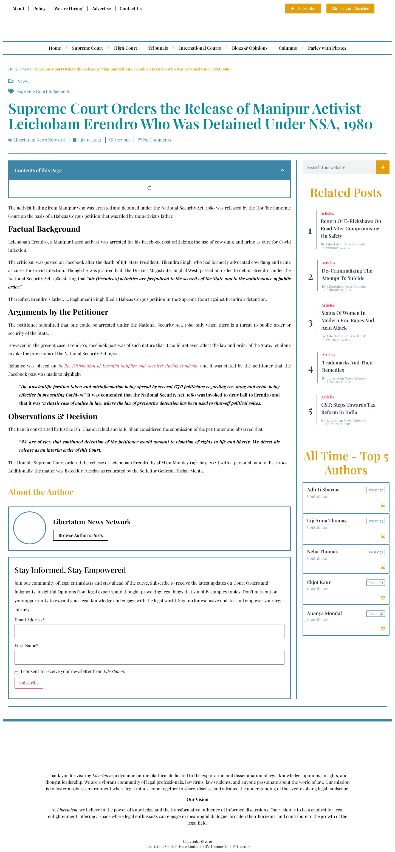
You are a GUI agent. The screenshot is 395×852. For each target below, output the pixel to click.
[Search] (383, 167)
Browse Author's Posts (80, 535)
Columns (288, 48)
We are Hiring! (68, 8)
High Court (125, 48)
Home (55, 48)
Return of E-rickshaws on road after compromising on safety (351, 228)
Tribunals (158, 48)
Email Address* (30, 620)
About (18, 8)
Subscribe (29, 683)
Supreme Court (87, 48)
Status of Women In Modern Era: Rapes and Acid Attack (347, 320)
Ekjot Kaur (319, 582)
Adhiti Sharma (323, 489)
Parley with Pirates (327, 48)
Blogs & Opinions (249, 48)
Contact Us (131, 8)
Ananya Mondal (324, 613)
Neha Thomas (322, 551)
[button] (282, 170)
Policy (39, 8)
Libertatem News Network (345, 244)
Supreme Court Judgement (43, 91)
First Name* (26, 645)
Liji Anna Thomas (326, 520)
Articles (327, 213)
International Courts (200, 48)
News (27, 69)
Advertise (101, 8)
